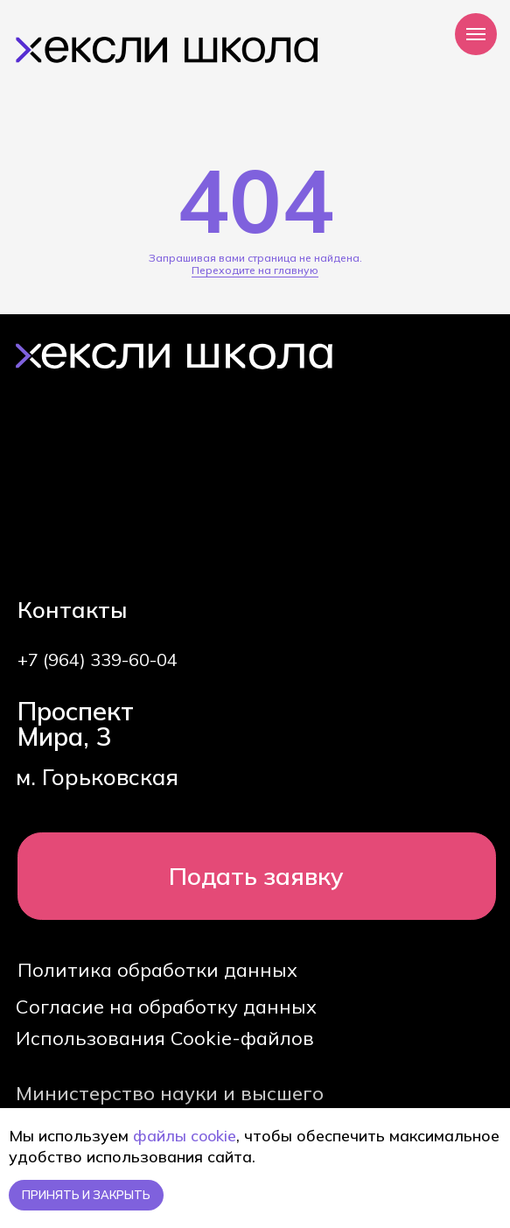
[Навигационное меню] (476, 34)
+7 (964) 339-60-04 (97, 659)
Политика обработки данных (157, 969)
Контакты (72, 609)
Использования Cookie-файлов (165, 1037)
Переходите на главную (255, 270)
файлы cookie (184, 1136)
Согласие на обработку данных (166, 1006)
